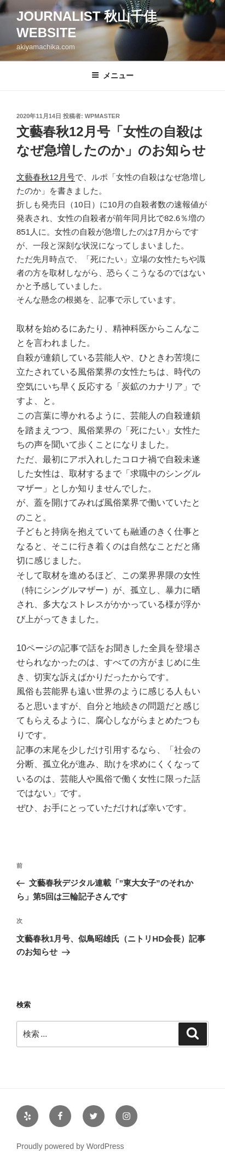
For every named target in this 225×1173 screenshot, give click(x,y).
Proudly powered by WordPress (70, 1146)
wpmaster (102, 116)
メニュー (112, 75)
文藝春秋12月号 (45, 177)
